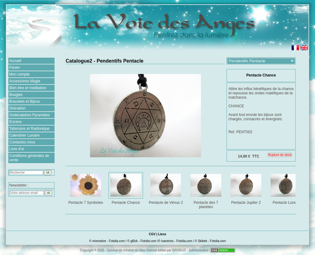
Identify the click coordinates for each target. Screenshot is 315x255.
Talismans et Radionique (29, 128)
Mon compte (19, 74)
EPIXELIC (179, 250)
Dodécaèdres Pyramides (29, 115)
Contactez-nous (22, 142)
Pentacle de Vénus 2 (166, 188)
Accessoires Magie (24, 81)
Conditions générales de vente (29, 158)
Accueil (15, 61)
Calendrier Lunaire (24, 135)
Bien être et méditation (27, 88)
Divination (17, 108)
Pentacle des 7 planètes (206, 190)
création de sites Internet (140, 250)
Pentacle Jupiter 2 (246, 188)
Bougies (15, 95)
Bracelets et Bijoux (24, 101)
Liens (162, 234)
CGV (152, 234)
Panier (14, 67)
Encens (15, 122)
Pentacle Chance (126, 188)
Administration (198, 250)
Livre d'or (16, 149)
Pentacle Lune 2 (286, 188)
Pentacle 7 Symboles (86, 188)
